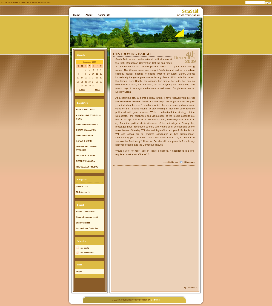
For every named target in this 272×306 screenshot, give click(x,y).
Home (15, 2)
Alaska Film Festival (85, 212)
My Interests (81, 192)
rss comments (87, 253)
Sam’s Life (104, 14)
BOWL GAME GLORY (86, 110)
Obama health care (84, 135)
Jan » (97, 90)
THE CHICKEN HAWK (86, 156)
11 (97, 74)
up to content (190, 288)
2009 (23, 2)
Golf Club (155, 300)
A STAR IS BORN (84, 141)
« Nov (82, 90)
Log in (79, 271)
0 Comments (189, 162)
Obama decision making (87, 124)
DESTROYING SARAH (132, 54)
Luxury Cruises (83, 223)
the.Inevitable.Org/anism (87, 228)
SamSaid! (191, 11)
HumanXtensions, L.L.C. (87, 217)
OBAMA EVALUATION (86, 130)
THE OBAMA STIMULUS (87, 167)
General (175, 162)
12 (28, 2)
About (89, 14)
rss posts (85, 248)
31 (93, 86)
